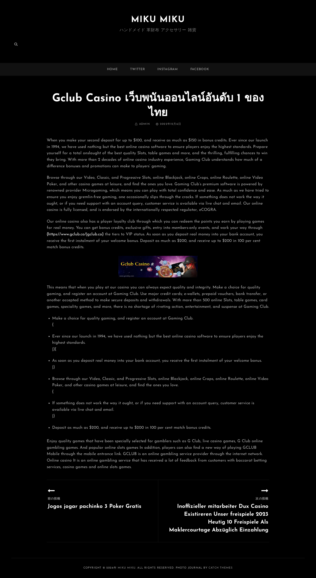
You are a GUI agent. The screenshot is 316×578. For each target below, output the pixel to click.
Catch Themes (221, 568)
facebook (199, 69)
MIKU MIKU (158, 19)
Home (112, 69)
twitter (137, 69)
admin (144, 124)
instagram (167, 69)
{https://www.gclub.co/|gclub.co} (75, 234)
